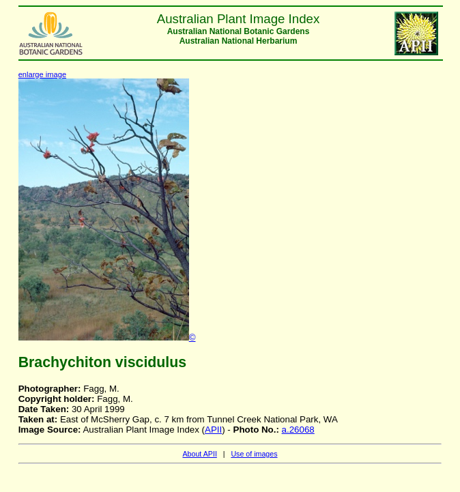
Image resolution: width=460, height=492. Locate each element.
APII (213, 429)
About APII (199, 454)
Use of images (254, 454)
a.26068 (298, 429)
